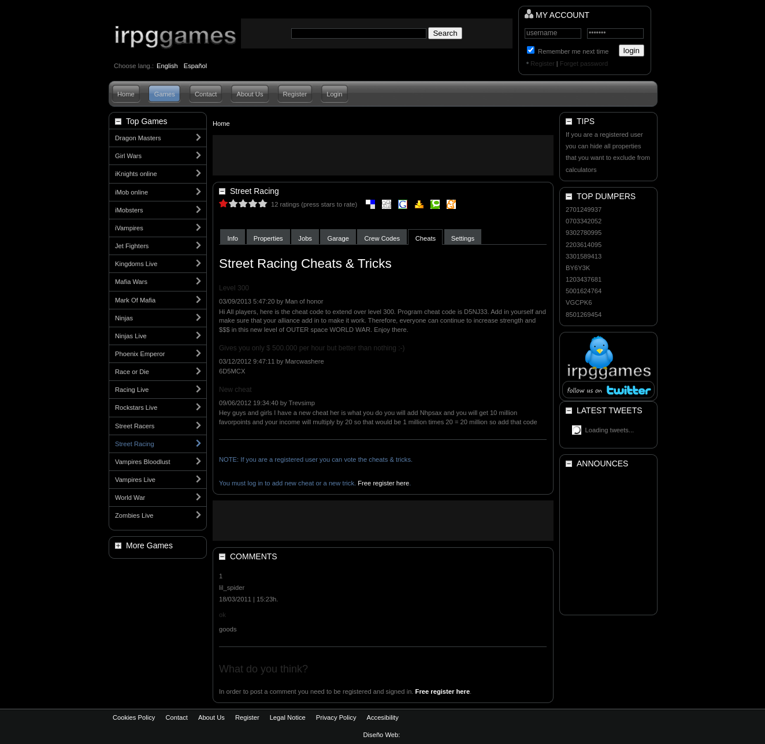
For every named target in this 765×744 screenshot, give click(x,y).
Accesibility (382, 717)
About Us (249, 94)
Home (126, 94)
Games (164, 94)
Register (542, 63)
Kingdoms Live (136, 263)
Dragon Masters (138, 137)
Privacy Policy (336, 717)
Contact (206, 94)
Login (334, 94)
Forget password (584, 63)
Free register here (383, 483)
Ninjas (124, 318)
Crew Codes (382, 238)
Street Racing (134, 443)
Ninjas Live (131, 335)
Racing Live (131, 389)
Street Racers (134, 426)
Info (232, 238)
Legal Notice (288, 717)
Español (195, 65)
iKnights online (136, 173)
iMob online (131, 192)
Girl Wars (128, 155)
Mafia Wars (131, 281)
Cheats (425, 238)
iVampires (129, 228)
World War (130, 497)
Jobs (305, 238)
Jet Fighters (131, 245)
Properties (268, 238)
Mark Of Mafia (135, 300)
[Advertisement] (383, 155)
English (167, 65)
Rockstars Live (136, 407)
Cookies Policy (134, 717)
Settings (462, 238)
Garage (338, 238)
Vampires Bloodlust (142, 461)
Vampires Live (135, 479)
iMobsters (129, 210)
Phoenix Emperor (140, 353)
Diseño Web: (382, 734)
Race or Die (132, 371)
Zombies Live (134, 515)
